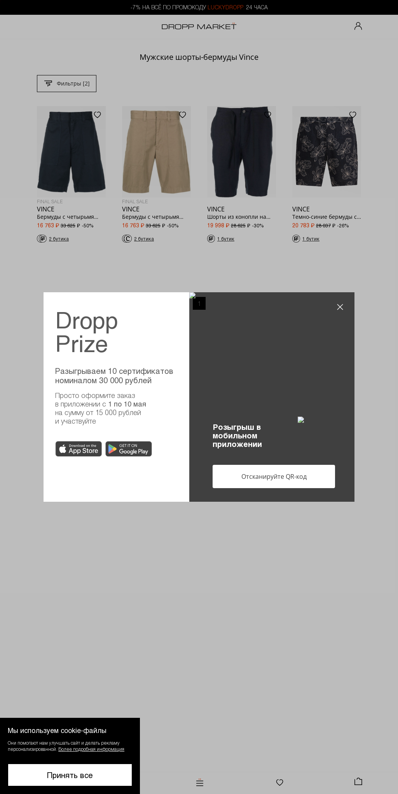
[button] (70, 756)
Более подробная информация (91, 749)
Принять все (70, 775)
